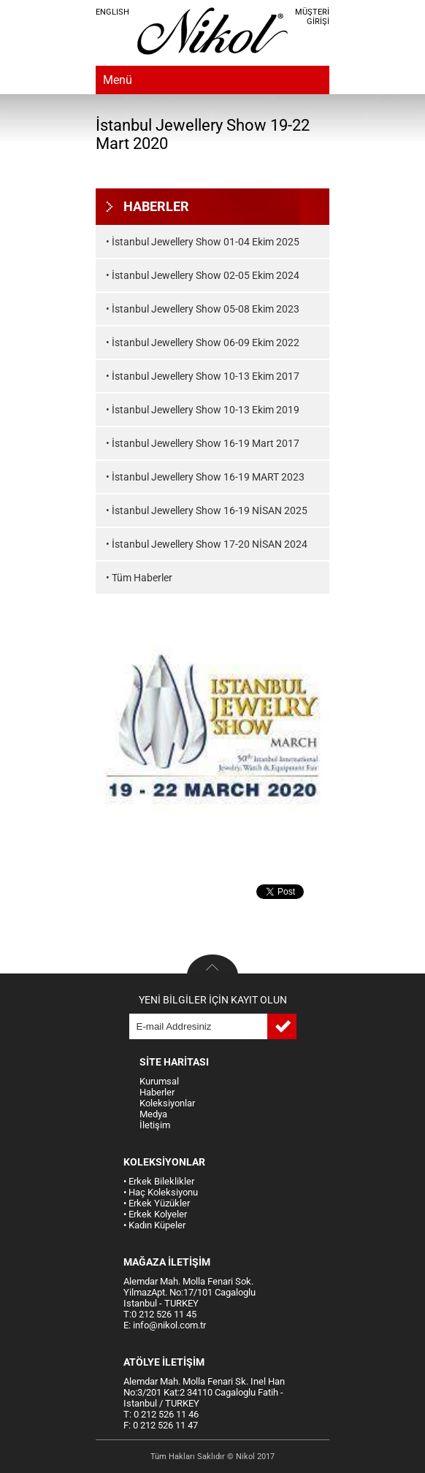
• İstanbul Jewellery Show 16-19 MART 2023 (205, 477)
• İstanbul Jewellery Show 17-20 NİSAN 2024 (206, 544)
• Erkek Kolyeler (155, 1214)
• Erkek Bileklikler (158, 1181)
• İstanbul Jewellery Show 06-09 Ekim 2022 (202, 342)
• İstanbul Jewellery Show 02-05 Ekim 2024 (202, 275)
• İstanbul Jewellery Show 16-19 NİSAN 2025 (206, 510)
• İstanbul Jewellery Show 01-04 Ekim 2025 (202, 242)
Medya (153, 1114)
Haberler (157, 1092)
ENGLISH (112, 12)
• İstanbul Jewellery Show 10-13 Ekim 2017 (202, 376)
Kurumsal (159, 1081)
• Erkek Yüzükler (156, 1203)
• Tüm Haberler (139, 578)
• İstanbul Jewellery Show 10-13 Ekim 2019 (202, 410)
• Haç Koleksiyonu (160, 1192)
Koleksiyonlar (167, 1103)
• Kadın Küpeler (154, 1225)
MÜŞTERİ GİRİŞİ (312, 16)
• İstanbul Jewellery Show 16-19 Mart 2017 (202, 443)
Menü (117, 80)
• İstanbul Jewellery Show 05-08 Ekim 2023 (202, 309)
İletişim (154, 1125)
